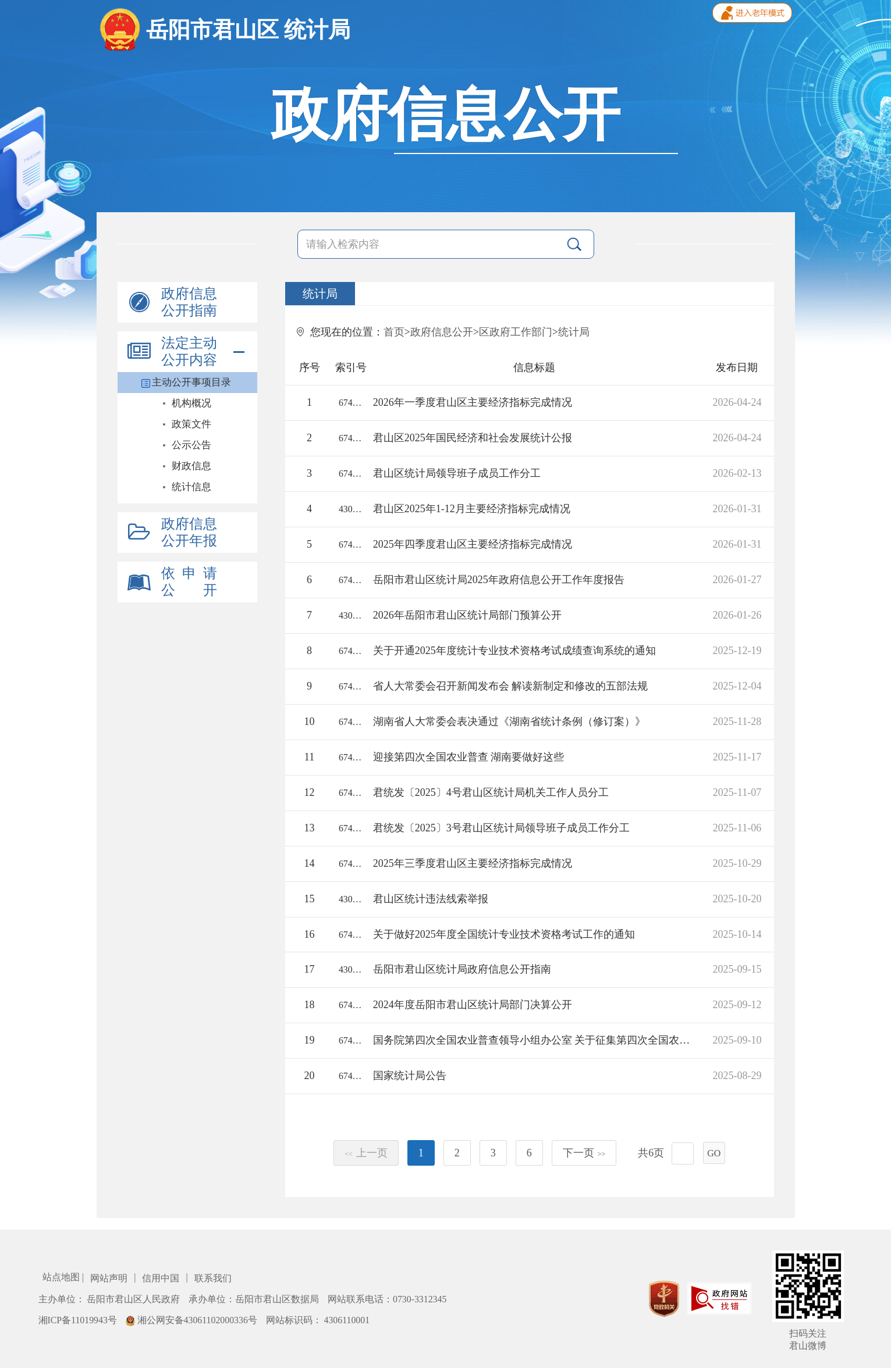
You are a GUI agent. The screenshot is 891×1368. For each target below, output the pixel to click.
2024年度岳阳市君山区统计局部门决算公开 (472, 1004)
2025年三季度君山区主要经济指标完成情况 (472, 863)
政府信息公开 (441, 332)
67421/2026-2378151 (351, 473)
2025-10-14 (736, 934)
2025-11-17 (737, 757)
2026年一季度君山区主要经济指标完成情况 (472, 402)
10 (309, 721)
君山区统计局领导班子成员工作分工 (457, 473)
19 (309, 1040)
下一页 (584, 1153)
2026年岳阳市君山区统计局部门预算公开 (467, 615)
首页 (394, 332)
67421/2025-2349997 (351, 864)
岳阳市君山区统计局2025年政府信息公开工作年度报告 (498, 579)
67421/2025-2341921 (351, 686)
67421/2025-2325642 (351, 1005)
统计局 (574, 332)
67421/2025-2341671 (351, 1040)
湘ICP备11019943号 (78, 1320)
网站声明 (110, 1278)
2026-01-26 (736, 615)
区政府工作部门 (515, 332)
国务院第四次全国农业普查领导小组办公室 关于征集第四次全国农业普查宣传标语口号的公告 (534, 1040)
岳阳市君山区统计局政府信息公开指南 (462, 969)
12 (309, 792)
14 (309, 863)
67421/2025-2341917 (351, 722)
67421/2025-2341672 (351, 935)
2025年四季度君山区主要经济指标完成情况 (472, 544)
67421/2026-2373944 (351, 438)
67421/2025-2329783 (351, 757)
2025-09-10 (736, 1040)
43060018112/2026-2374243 (351, 509)
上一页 (366, 1153)
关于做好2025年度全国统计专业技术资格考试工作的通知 (504, 934)
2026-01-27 (736, 579)
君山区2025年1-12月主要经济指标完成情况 (471, 509)
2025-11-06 (737, 828)
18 (309, 1004)
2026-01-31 (736, 509)
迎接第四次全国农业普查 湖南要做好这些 (469, 757)
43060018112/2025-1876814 (351, 969)
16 (309, 934)
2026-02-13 (736, 473)
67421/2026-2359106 (351, 580)
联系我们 (213, 1278)
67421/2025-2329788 (351, 1076)
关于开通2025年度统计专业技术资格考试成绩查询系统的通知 (514, 650)
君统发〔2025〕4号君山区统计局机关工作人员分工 (491, 792)
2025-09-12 (736, 1004)
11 (309, 757)
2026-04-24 (736, 402)
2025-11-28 (737, 721)
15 (309, 899)
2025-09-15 (736, 969)
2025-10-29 (736, 863)
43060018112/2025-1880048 (351, 899)
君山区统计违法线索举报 (430, 899)
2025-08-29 (736, 1075)
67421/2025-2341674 (351, 651)
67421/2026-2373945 (351, 544)
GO (713, 1153)
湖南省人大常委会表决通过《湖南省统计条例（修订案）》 (509, 721)
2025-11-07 (737, 792)
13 (309, 828)
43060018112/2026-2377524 (351, 615)
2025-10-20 (736, 899)
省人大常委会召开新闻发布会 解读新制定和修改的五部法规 (510, 686)
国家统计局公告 (409, 1075)
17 (309, 969)
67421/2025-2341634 (351, 828)
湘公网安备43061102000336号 (193, 1320)
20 (309, 1075)
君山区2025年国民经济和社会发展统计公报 (472, 438)
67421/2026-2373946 (351, 403)
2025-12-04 (736, 686)
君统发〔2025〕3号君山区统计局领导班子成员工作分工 (501, 828)
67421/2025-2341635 (351, 793)
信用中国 (162, 1278)
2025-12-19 (736, 650)
